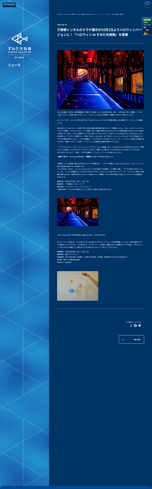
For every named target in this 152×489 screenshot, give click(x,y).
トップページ (60, 14)
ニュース (67, 14)
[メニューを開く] (147, 4)
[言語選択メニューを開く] (9, 4)
